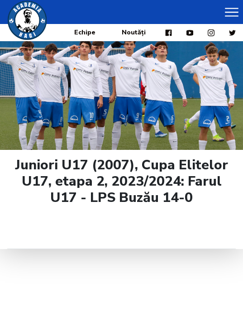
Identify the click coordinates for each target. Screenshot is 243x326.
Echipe (84, 32)
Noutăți (134, 32)
